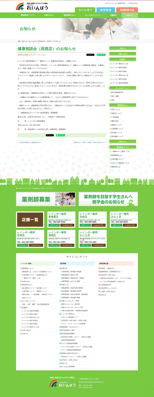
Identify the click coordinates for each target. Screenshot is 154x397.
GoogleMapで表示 (67, 225)
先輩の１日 (65, 284)
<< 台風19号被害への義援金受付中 (29, 142)
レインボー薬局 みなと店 (119, 75)
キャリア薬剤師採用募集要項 (71, 350)
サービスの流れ (126, 278)
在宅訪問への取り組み (68, 320)
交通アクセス (54, 225)
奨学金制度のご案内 (68, 330)
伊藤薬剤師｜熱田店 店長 (69, 275)
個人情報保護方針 (117, 92)
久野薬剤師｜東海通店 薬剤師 (71, 271)
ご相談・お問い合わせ (107, 291)
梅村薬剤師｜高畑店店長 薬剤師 (72, 278)
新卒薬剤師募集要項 (68, 340)
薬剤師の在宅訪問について (110, 278)
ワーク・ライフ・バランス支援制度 (73, 323)
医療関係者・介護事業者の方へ (110, 271)
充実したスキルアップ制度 (70, 301)
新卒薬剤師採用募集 (68, 333)
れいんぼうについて (93, 15)
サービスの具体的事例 (108, 281)
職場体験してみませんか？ (70, 327)
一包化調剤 (115, 117)
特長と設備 (82, 320)
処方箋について (116, 132)
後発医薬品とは (116, 155)
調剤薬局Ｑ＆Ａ (70, 15)
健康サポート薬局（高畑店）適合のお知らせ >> (90, 142)
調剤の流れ (115, 121)
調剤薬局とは (115, 167)
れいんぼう (42, 55)
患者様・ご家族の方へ (107, 268)
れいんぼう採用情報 (68, 366)
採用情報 (63, 263)
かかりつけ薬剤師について (120, 163)
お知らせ (129, 15)
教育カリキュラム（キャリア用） (72, 307)
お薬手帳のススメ (117, 159)
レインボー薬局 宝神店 (119, 71)
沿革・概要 (115, 96)
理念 (112, 100)
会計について (115, 109)
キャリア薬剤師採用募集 (69, 343)
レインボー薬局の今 (68, 314)
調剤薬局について (28, 15)
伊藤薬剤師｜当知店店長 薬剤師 (72, 288)
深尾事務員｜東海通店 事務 (70, 297)
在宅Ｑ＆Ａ (121, 281)
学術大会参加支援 (67, 310)
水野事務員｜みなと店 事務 (70, 281)
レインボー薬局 (26, 263)
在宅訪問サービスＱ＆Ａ (108, 288)
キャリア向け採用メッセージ (71, 347)
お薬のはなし (49, 15)
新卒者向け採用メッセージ (70, 337)
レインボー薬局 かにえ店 (119, 64)
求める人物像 (86, 337)
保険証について (116, 125)
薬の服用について (117, 136)
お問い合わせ (133, 3)
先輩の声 (64, 268)
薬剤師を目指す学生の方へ (70, 353)
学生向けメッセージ (68, 356)
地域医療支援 (103, 263)
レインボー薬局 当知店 (119, 79)
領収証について (116, 113)
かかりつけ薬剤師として (69, 317)
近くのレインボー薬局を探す (115, 3)
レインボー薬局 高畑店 (119, 67)
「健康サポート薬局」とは (120, 151)
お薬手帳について (117, 129)
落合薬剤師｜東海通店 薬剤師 (71, 291)
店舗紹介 (113, 15)
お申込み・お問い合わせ (69, 360)
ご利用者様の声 (105, 285)
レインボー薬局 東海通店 (119, 83)
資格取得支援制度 (82, 310)
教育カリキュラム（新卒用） (71, 304)
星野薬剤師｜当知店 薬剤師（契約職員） (75, 294)
